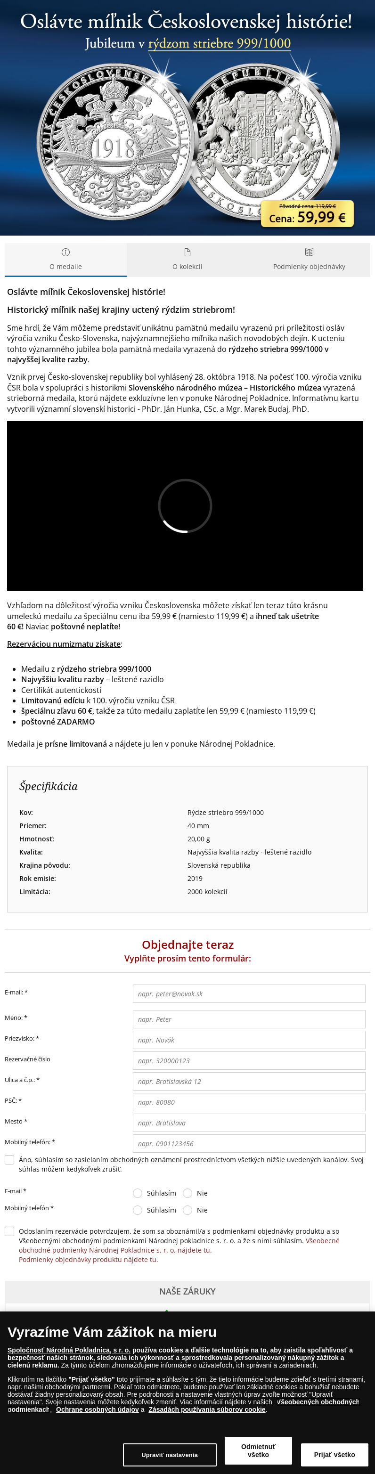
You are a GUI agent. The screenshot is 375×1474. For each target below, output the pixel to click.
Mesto (14, 1121)
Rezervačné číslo (27, 1059)
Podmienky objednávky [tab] (309, 260)
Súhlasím (161, 1193)
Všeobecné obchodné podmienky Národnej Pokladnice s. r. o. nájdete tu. (179, 1245)
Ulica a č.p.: (20, 1079)
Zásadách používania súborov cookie (206, 1409)
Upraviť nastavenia (169, 1454)
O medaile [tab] (65, 260)
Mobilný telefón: (27, 1142)
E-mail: (16, 992)
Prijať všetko (334, 1454)
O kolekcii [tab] (187, 260)
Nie (202, 1193)
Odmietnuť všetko (258, 1450)
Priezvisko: (19, 1038)
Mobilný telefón (29, 1208)
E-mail (15, 1191)
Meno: (14, 1017)
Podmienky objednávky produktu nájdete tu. (88, 1259)
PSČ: (11, 1100)
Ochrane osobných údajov (97, 1409)
